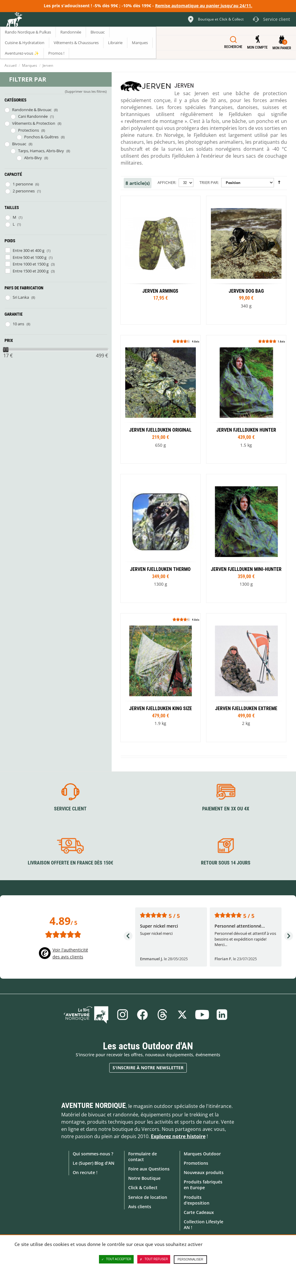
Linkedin (222, 1014)
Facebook (142, 1014)
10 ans (18, 324)
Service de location (147, 1197)
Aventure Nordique (93, 1105)
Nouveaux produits (204, 1172)
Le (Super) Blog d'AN (93, 1163)
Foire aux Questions (149, 1169)
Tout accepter (116, 1259)
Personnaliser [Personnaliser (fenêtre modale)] (190, 1259)
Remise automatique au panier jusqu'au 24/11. (203, 5)
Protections (28, 130)
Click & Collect (143, 1187)
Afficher (166, 182)
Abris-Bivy (33, 157)
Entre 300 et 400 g (28, 250)
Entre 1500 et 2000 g (31, 271)
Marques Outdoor (202, 1154)
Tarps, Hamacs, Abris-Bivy (41, 150)
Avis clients (139, 1206)
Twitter (182, 1014)
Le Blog (86, 1014)
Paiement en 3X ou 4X (225, 809)
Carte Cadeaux (199, 1212)
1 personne (23, 184)
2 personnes (24, 191)
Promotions (196, 1163)
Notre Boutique (144, 1178)
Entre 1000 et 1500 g (31, 264)
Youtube (202, 1014)
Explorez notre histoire (178, 1136)
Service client (70, 809)
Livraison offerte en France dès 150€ (70, 863)
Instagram (122, 1014)
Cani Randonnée (33, 116)
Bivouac (19, 143)
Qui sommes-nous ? (93, 1154)
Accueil (11, 65)
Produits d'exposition (196, 1200)
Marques (29, 65)
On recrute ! (85, 1172)
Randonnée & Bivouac (32, 109)
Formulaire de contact (142, 1156)
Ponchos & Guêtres (41, 137)
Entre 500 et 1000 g (29, 257)
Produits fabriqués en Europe (203, 1184)
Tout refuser (154, 1259)
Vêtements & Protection (33, 123)
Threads (162, 1014)
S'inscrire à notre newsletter (148, 1067)
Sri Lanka (21, 297)
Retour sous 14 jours (225, 863)
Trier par (208, 182)
